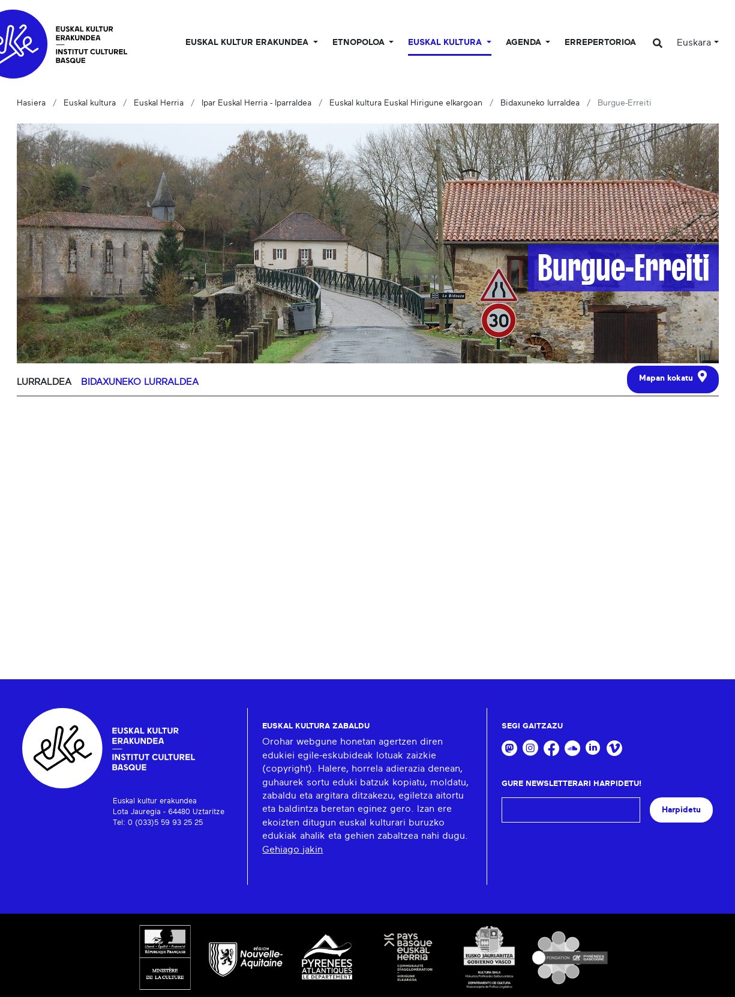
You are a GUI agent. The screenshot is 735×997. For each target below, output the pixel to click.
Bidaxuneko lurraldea (540, 103)
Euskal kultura (90, 103)
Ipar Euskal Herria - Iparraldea (256, 103)
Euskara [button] (694, 42)
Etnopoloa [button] (359, 42)
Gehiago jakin (292, 849)
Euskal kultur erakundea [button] (248, 42)
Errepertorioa (600, 42)
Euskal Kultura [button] (446, 42)
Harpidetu (681, 809)
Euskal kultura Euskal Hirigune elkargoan (405, 103)
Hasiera (31, 103)
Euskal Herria (159, 103)
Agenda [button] (525, 42)
